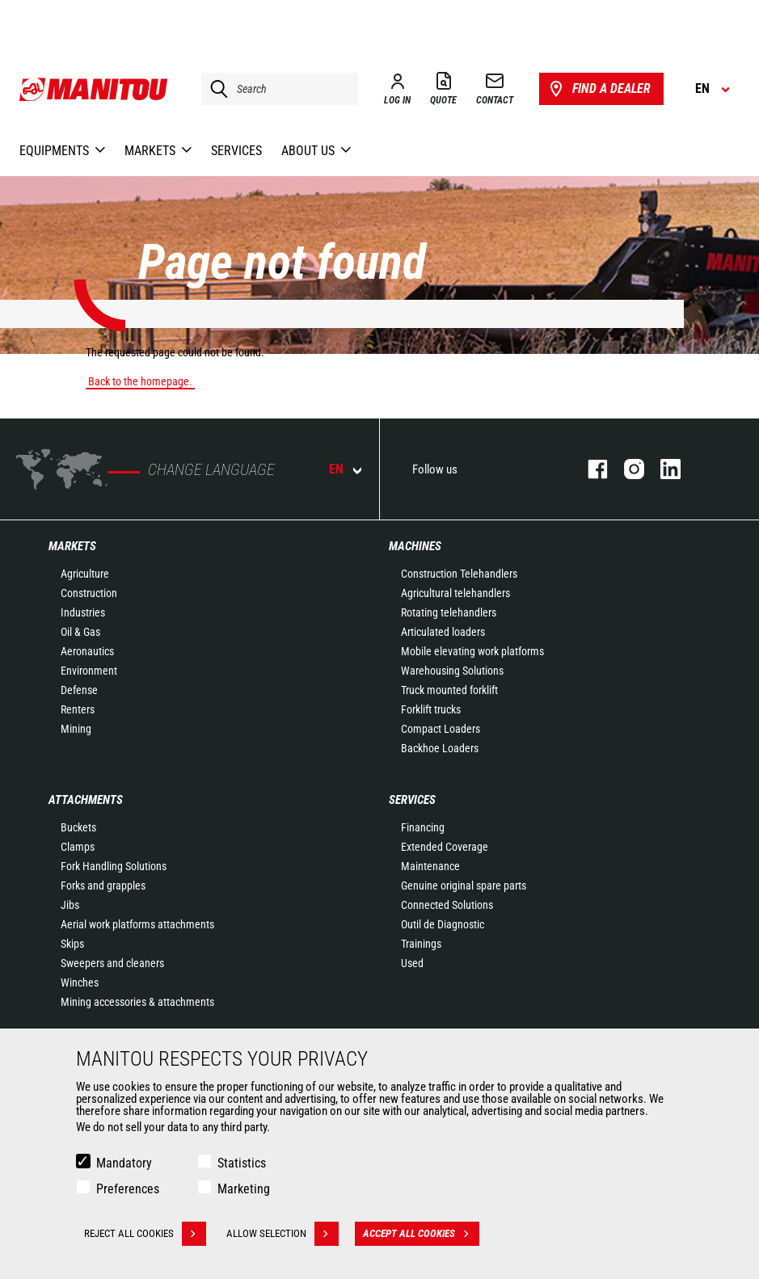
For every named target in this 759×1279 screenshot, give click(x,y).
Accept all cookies (421, 1234)
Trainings (421, 943)
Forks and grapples (103, 885)
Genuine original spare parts (463, 885)
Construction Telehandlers (459, 573)
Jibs (70, 904)
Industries (83, 612)
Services (412, 800)
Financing (423, 827)
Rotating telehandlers (448, 612)
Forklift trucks (431, 709)
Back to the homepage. (140, 381)
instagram (626, 469)
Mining (76, 728)
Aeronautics (87, 651)
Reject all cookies (145, 1234)
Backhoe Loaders (440, 748)
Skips (72, 943)
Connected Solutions (447, 904)
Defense (79, 690)
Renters (78, 709)
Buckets (78, 827)
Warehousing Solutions (452, 670)
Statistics (241, 1163)
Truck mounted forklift (449, 690)
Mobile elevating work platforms (472, 651)
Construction (89, 593)
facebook (589, 469)
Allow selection (282, 1234)
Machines (415, 546)
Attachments (85, 800)
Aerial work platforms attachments (137, 924)
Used (412, 963)
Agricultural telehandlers (455, 593)
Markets (72, 546)
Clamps (78, 846)
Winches (80, 982)
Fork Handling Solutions (114, 866)
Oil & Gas (80, 631)
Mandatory (124, 1163)
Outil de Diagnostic (442, 924)
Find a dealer (598, 89)
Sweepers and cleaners (112, 963)
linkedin (662, 469)
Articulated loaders (443, 631)
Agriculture (85, 573)
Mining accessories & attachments (137, 1001)
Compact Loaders (440, 728)
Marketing (243, 1189)
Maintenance (430, 866)
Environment (89, 670)
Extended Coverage (444, 846)
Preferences (127, 1189)
